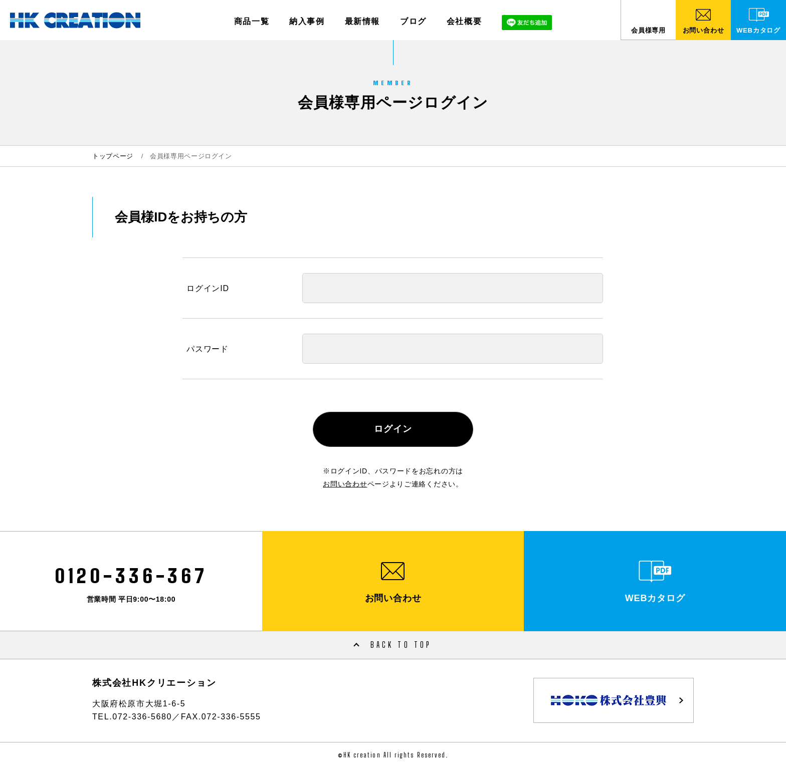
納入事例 (306, 21)
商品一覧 (251, 21)
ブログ (413, 21)
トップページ (112, 156)
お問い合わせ (703, 30)
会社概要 (464, 21)
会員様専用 (648, 30)
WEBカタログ (758, 30)
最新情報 (362, 21)
